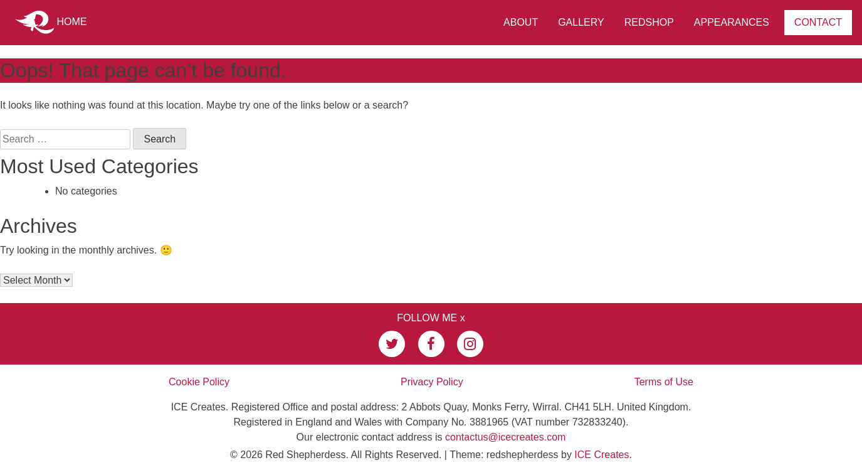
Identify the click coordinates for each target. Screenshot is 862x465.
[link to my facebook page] (431, 344)
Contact (818, 22)
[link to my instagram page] (470, 344)
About (520, 22)
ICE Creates (601, 454)
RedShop (649, 22)
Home (51, 22)
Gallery (581, 22)
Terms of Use (663, 382)
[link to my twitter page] (392, 344)
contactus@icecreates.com (505, 437)
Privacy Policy (432, 382)
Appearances (731, 22)
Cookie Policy (199, 382)
